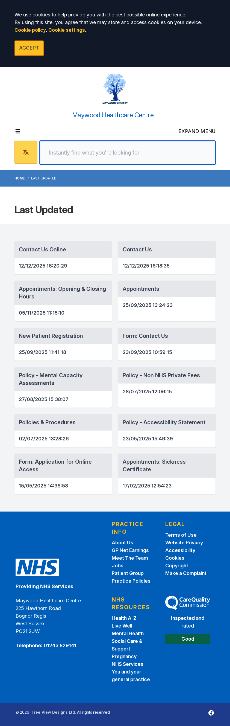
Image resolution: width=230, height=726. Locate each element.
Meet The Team (130, 558)
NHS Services (127, 664)
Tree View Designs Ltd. (53, 712)
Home (19, 178)
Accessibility (180, 550)
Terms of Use (181, 535)
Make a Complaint (186, 573)
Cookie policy (30, 30)
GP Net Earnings (130, 550)
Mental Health (128, 633)
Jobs (117, 565)
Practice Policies (131, 581)
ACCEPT (29, 48)
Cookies (174, 558)
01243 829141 (60, 645)
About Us (122, 542)
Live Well (122, 626)
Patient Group (128, 573)
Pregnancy (124, 656)
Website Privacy (184, 542)
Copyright (176, 565)
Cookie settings (66, 30)
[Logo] (115, 89)
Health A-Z (124, 618)
